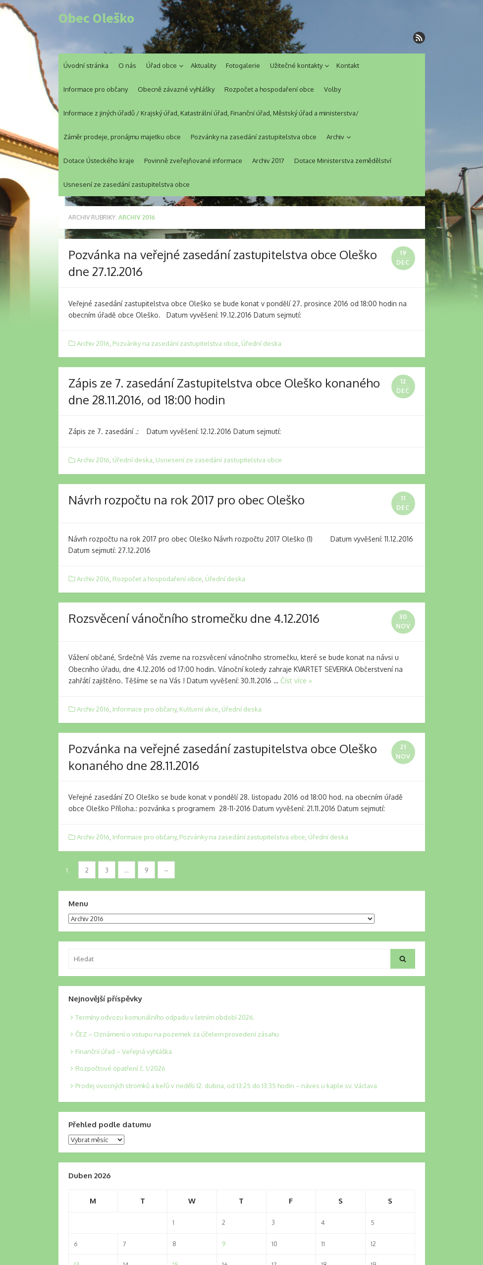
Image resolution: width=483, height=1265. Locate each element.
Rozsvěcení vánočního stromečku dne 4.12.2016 (194, 618)
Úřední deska (261, 343)
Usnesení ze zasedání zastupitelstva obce (126, 184)
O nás (127, 65)
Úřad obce (161, 65)
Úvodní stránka (85, 65)
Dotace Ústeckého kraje (98, 161)
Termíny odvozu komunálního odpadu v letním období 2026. (165, 1017)
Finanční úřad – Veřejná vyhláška (123, 1051)
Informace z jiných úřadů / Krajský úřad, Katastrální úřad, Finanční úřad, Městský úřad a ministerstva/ (211, 113)
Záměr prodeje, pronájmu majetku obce (122, 137)
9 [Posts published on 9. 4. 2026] (223, 1244)
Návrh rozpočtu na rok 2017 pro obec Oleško (186, 499)
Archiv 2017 (268, 161)
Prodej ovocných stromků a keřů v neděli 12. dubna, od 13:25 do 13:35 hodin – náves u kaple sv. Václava (226, 1086)
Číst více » (296, 680)
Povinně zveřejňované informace (193, 161)
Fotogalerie (243, 65)
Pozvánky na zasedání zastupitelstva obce (254, 137)
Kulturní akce (198, 709)
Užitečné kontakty (296, 65)
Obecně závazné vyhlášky (176, 89)
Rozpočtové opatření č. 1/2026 (120, 1068)
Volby (332, 89)
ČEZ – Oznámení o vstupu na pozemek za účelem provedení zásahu (177, 1034)
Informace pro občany (95, 89)
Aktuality (203, 65)
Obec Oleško (96, 18)
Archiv (335, 137)
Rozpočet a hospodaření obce (269, 89)
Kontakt (347, 65)
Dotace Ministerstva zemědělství (342, 161)
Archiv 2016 (93, 343)
